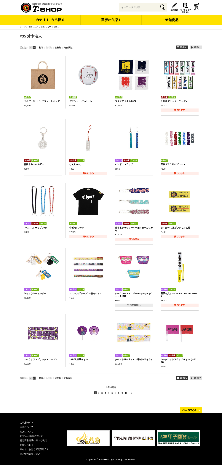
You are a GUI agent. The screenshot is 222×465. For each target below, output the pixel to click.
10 (126, 393)
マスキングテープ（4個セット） (85, 293)
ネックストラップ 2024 (35, 227)
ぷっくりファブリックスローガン (40, 359)
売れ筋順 (68, 47)
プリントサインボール (80, 101)
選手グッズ (33, 27)
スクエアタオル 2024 (125, 101)
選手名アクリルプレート (173, 164)
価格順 (58, 47)
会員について (26, 427)
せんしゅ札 (75, 164)
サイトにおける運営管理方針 (34, 449)
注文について (26, 431)
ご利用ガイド (26, 422)
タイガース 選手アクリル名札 (175, 227)
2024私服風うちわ (78, 359)
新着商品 (171, 17)
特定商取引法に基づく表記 (33, 440)
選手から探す (111, 20)
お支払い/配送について (31, 436)
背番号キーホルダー (34, 164)
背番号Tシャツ (76, 227)
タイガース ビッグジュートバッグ (42, 101)
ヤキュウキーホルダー (35, 293)
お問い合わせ (26, 445)
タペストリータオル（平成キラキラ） (134, 359)
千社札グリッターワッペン (174, 101)
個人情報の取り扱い (30, 454)
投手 (43, 27)
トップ (22, 27)
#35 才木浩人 (53, 27)
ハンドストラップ (124, 164)
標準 (41, 47)
